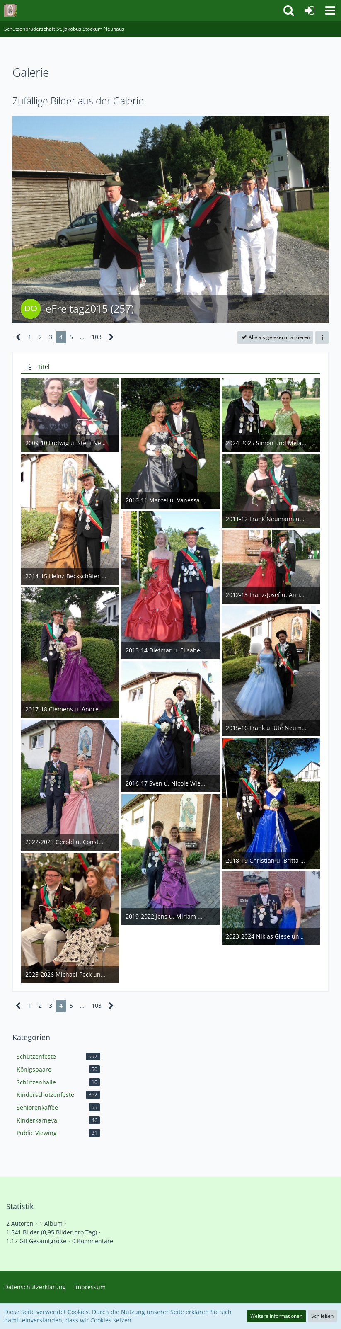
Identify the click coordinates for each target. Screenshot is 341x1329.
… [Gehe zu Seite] (82, 337)
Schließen (322, 1315)
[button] (330, 10)
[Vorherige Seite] (18, 337)
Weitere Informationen (276, 1315)
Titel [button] (44, 367)
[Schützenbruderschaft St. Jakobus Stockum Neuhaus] (10, 10)
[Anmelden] (309, 10)
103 (97, 337)
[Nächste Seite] (111, 337)
